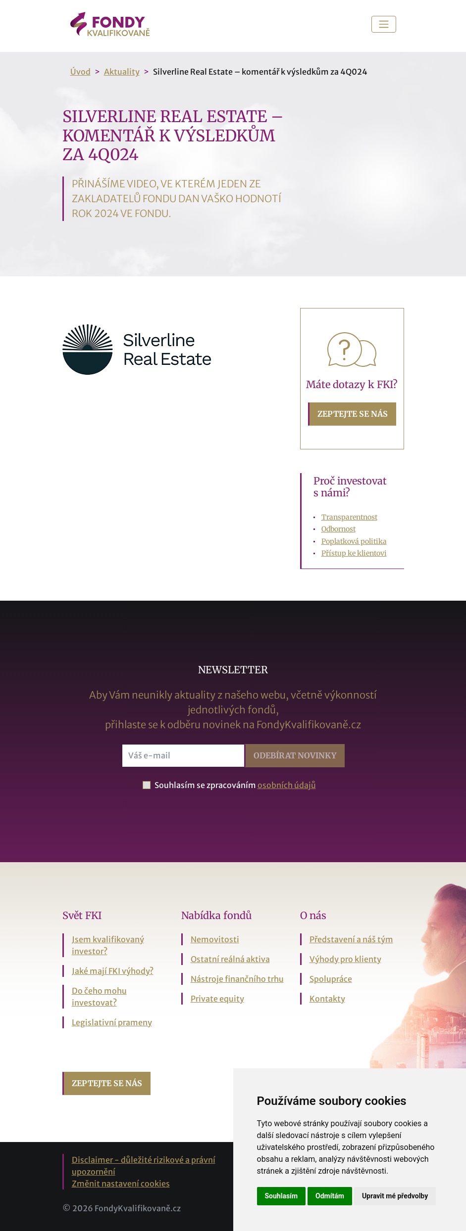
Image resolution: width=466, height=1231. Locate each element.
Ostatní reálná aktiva (230, 959)
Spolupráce (331, 979)
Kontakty (327, 999)
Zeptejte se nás (352, 414)
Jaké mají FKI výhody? (113, 971)
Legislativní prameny (112, 1022)
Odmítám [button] (329, 1196)
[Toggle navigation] (383, 24)
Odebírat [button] (295, 755)
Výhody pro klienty (345, 959)
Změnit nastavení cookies (121, 1183)
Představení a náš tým (351, 939)
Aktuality (122, 72)
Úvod (80, 72)
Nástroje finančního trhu (237, 979)
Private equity (217, 999)
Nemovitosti (215, 939)
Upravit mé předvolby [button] (395, 1196)
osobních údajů (287, 785)
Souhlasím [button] (281, 1196)
